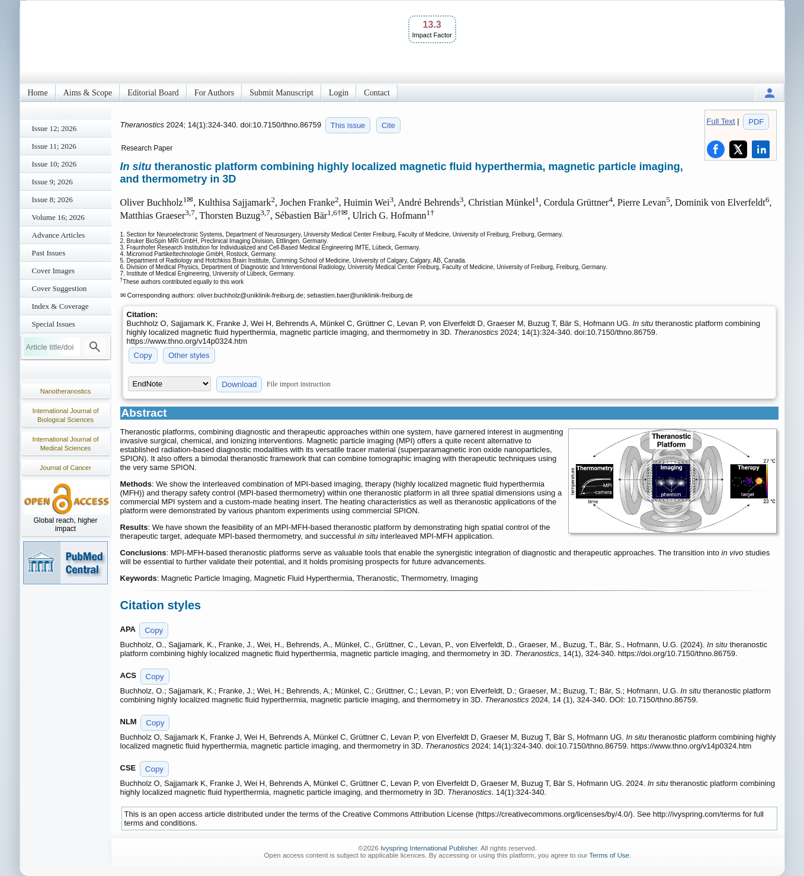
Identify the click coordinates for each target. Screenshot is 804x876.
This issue (348, 125)
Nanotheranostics (65, 391)
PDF (756, 121)
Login (338, 92)
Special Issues (53, 323)
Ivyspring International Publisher (428, 848)
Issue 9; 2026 (52, 181)
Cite (388, 125)
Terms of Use (609, 855)
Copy (143, 355)
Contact (377, 92)
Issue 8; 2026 (52, 199)
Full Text (721, 121)
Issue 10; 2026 (54, 163)
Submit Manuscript (281, 92)
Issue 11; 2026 (54, 146)
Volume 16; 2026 (58, 217)
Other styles (188, 355)
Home (38, 92)
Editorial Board (153, 92)
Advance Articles (58, 235)
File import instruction (299, 384)
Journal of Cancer (65, 467)
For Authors (214, 92)
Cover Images (53, 270)
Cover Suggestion (59, 288)
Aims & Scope (87, 92)
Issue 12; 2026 (54, 128)
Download (239, 384)
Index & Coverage (60, 306)
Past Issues (49, 252)
